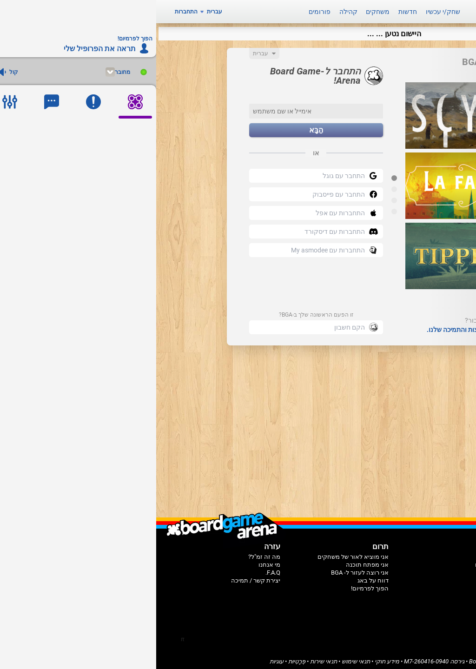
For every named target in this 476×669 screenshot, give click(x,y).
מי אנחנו (113, 561)
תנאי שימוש (199, 658)
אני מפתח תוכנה (211, 561)
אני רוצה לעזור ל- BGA (203, 569)
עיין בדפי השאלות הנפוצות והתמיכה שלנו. (327, 326)
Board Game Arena (337, 658)
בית (336, 553)
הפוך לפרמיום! (213, 585)
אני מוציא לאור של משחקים (196, 553)
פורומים (163, 10)
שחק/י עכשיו (287, 10)
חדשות (251, 10)
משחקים (221, 10)
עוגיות (120, 658)
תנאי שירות (167, 658)
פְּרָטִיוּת (140, 658)
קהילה (192, 10)
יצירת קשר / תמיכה (99, 577)
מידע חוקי (230, 658)
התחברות (30, 10)
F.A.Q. (116, 569)
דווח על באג (216, 577)
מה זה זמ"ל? (108, 553)
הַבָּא (160, 127)
